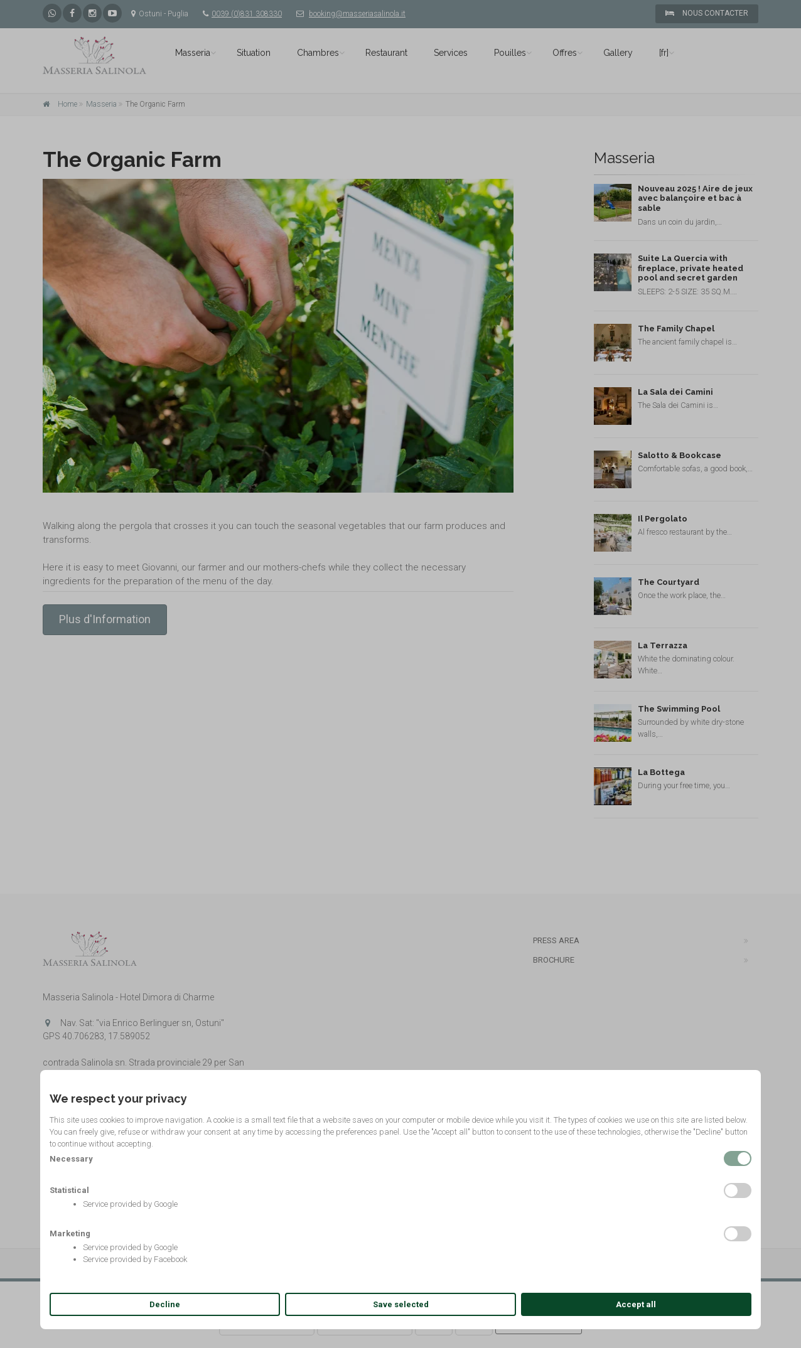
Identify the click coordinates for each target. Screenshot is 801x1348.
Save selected (401, 1304)
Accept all (636, 1304)
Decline (164, 1304)
